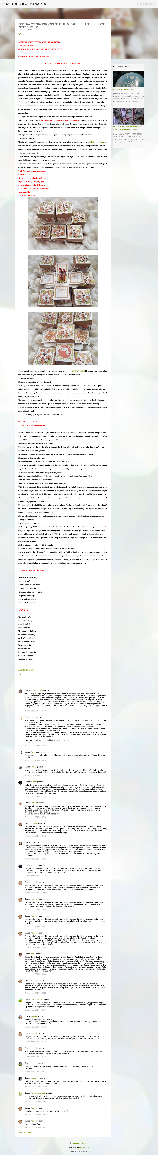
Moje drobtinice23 (38, 1093)
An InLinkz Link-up (27, 670)
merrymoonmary (84, 1147)
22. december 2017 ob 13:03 (36, 1102)
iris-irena (34, 1063)
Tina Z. (33, 767)
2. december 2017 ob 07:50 (35, 796)
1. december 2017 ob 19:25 (35, 746)
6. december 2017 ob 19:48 (35, 1042)
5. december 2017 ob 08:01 (35, 926)
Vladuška (34, 823)
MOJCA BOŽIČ (36, 690)
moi (32, 842)
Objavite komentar (25, 1133)
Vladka (93, 142)
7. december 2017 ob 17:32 (35, 1072)
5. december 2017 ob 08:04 (35, 947)
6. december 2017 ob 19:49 (35, 1057)
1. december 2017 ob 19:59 (35, 760)
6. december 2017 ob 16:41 (35, 1010)
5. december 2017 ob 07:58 (35, 893)
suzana (33, 1078)
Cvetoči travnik (36, 999)
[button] (19, 34)
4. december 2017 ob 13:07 (35, 859)
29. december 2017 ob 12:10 (36, 1114)
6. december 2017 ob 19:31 (35, 1027)
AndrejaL (34, 1016)
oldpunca (34, 865)
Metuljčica (35, 882)
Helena (33, 782)
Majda (33, 717)
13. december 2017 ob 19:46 (36, 1087)
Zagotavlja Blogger (79, 1143)
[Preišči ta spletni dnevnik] (144, 3)
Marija (33, 954)
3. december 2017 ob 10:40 (35, 817)
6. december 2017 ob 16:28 (35, 993)
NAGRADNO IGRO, (77, 371)
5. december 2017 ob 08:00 (35, 910)
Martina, (101, 142)
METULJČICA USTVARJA (26, 4)
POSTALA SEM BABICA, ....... (123, 89)
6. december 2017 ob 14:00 (35, 974)
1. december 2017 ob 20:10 (35, 775)
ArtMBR (34, 803)
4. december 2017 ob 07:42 (35, 836)
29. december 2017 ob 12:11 (36, 1127)
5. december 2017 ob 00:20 (35, 876)
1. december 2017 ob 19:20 (35, 711)
